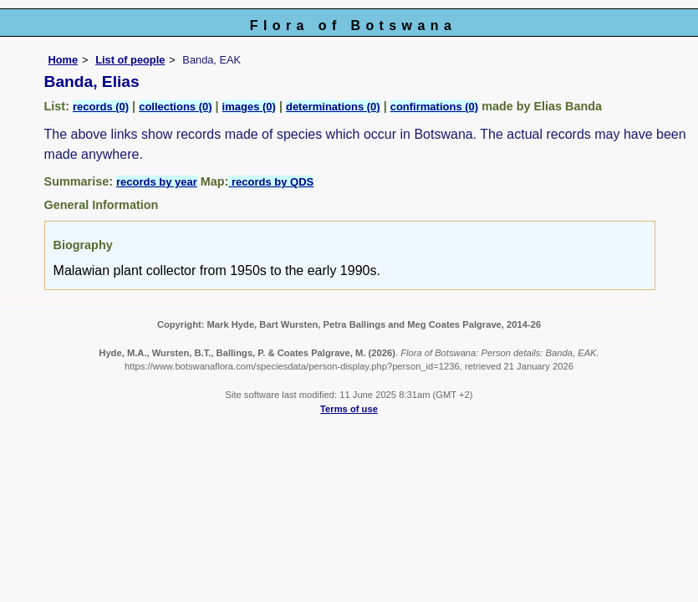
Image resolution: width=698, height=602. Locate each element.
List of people (130, 60)
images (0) (249, 106)
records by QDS (270, 182)
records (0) (101, 106)
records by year (156, 182)
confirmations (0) (434, 106)
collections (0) (175, 106)
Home (63, 60)
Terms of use (349, 409)
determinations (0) (333, 106)
